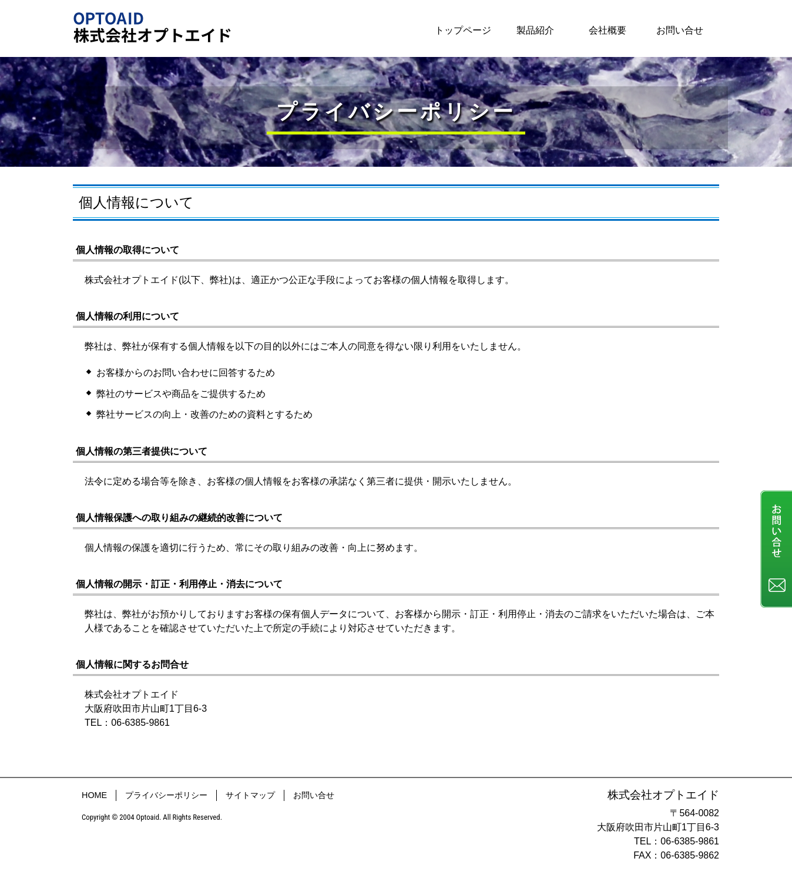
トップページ (463, 30)
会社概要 (607, 30)
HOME (94, 795)
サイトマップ (250, 795)
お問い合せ (679, 30)
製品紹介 (535, 30)
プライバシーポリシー (166, 795)
